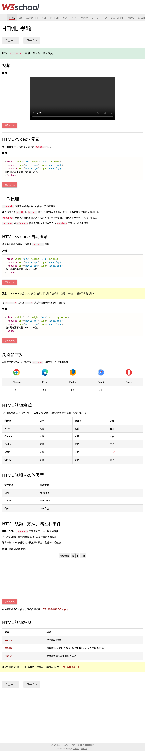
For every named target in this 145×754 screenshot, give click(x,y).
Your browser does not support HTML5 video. (72, 98)
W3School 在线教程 (20, 7)
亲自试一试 (10, 125)
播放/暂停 (64, 556)
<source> (9, 648)
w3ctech (76, 749)
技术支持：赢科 (70, 745)
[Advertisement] (72, 715)
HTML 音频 (31, 40)
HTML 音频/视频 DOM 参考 (54, 609)
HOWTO (84, 17)
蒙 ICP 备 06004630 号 (86, 745)
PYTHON (54, 17)
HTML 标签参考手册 (70, 667)
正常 (83, 556)
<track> (8, 656)
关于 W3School (56, 745)
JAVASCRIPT (32, 17)
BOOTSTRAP (117, 17)
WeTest (84, 749)
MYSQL (130, 17)
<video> (8, 640)
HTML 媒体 (10, 40)
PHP (73, 17)
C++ (99, 17)
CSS (20, 17)
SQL (44, 17)
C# (106, 17)
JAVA (65, 17)
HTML (12, 17)
